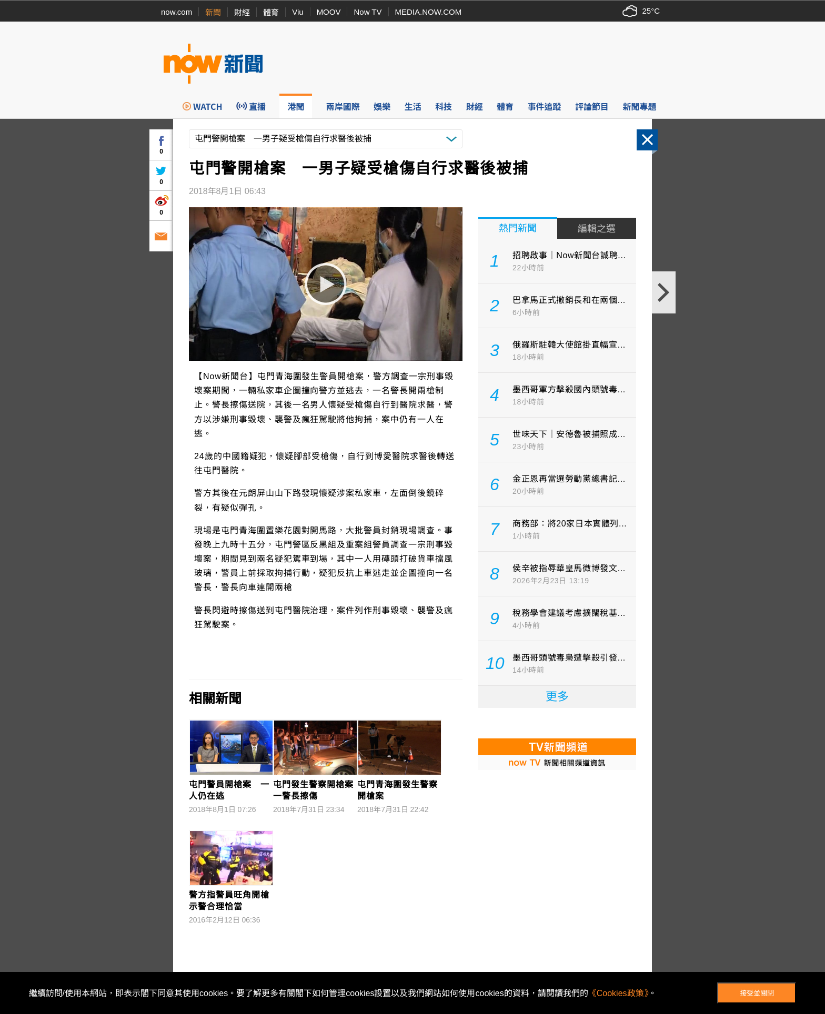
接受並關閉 (757, 993)
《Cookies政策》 (618, 993)
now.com (176, 11)
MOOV (329, 11)
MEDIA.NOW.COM (428, 11)
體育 (271, 12)
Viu (297, 11)
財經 (242, 12)
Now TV (367, 11)
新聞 (213, 12)
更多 (557, 696)
